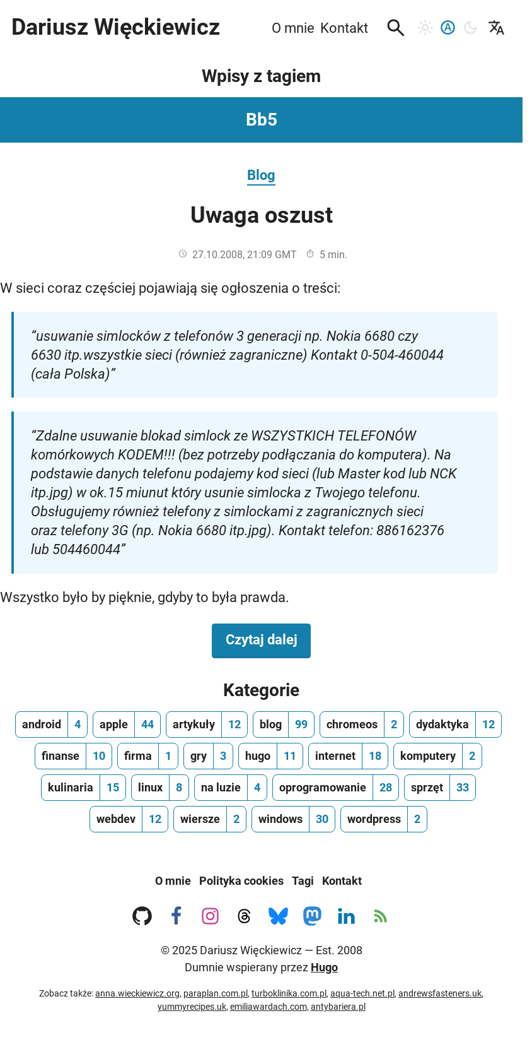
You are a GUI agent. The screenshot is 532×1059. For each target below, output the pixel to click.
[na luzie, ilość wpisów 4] (230, 787)
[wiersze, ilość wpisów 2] (209, 819)
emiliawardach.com (268, 1007)
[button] (396, 27)
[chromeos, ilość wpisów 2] (362, 724)
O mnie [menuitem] (293, 28)
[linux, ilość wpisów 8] (160, 787)
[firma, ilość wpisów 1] (147, 756)
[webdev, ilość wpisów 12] (129, 819)
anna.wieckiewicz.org (137, 993)
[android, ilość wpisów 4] (51, 724)
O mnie (173, 880)
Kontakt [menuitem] (344, 28)
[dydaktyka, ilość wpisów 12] (455, 724)
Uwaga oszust (261, 215)
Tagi (303, 880)
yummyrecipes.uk (192, 1007)
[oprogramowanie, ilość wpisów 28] (335, 787)
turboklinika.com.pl (289, 993)
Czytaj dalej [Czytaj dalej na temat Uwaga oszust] (268, 639)
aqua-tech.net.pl (362, 993)
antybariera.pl (338, 1007)
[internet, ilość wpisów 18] (348, 756)
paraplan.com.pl (215, 993)
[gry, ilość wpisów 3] (208, 756)
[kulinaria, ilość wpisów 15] (83, 787)
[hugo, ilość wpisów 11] (270, 756)
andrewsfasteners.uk (440, 993)
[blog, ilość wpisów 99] (284, 724)
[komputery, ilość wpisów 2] (437, 756)
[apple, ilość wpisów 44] (127, 724)
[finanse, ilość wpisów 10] (73, 756)
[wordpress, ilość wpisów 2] (383, 819)
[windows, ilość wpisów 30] (293, 819)
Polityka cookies (241, 880)
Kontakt (342, 880)
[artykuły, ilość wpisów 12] (207, 724)
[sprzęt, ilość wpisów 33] (440, 787)
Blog (261, 175)
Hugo (324, 967)
